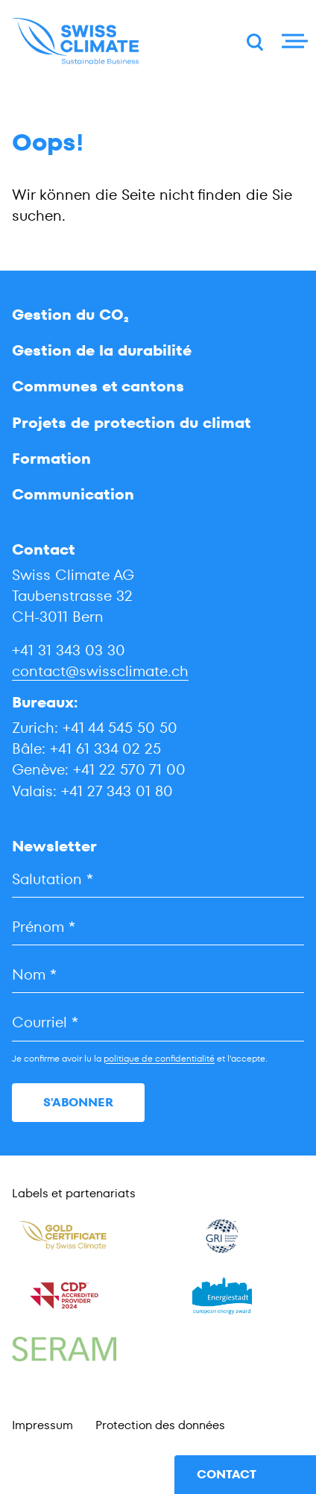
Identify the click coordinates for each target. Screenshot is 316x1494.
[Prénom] (158, 927)
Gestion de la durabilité (102, 350)
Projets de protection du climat (131, 422)
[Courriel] (158, 1022)
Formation (51, 458)
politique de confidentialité (159, 1058)
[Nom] (158, 974)
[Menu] (293, 41)
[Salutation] (158, 879)
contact (226, 1474)
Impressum (42, 1425)
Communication (73, 494)
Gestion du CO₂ (70, 314)
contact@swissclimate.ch (100, 671)
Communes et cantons (98, 386)
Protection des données (160, 1425)
